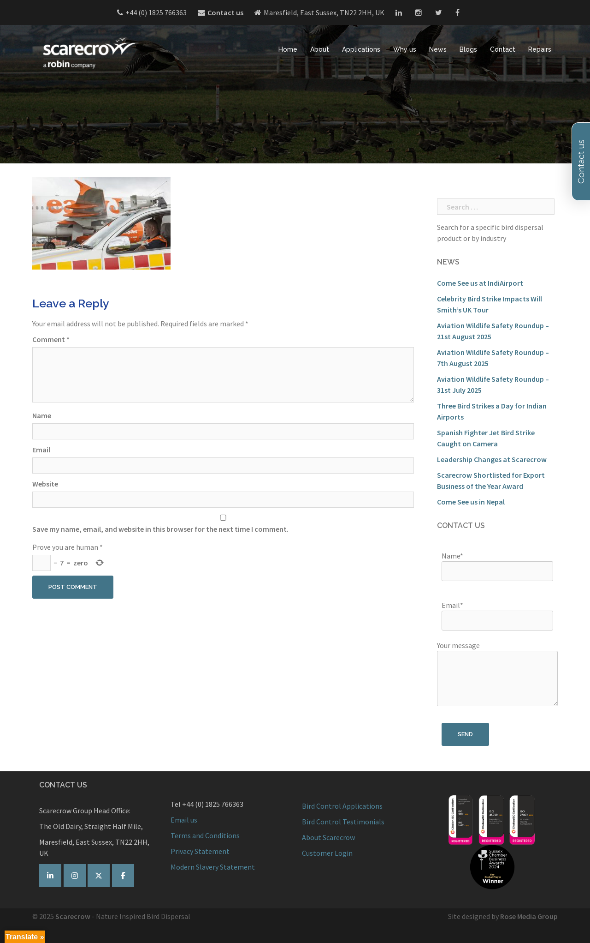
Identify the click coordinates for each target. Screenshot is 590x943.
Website (45, 483)
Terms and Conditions (205, 835)
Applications (361, 49)
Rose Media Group (529, 916)
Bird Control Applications (343, 806)
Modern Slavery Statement (213, 866)
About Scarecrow (328, 837)
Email (41, 449)
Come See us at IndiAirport (480, 283)
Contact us (225, 12)
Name (41, 415)
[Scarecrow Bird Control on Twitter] (99, 875)
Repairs (539, 49)
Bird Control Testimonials (343, 821)
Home (287, 49)
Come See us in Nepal (471, 501)
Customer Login (327, 853)
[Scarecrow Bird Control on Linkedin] (50, 875)
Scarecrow (72, 916)
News (438, 49)
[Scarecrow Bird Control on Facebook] (123, 875)
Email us (184, 819)
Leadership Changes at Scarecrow (492, 459)
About (319, 49)
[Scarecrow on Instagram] (75, 875)
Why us (404, 49)
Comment (51, 339)
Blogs (468, 49)
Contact (502, 49)
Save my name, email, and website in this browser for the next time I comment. (160, 529)
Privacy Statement (200, 851)
